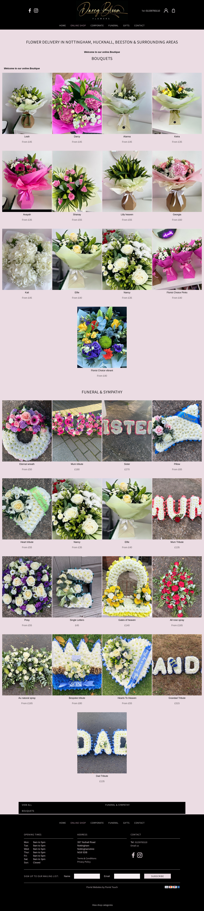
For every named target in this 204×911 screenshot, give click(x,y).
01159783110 (153, 11)
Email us (135, 845)
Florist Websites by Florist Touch (102, 887)
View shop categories (102, 904)
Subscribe (157, 876)
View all (27, 804)
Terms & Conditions (86, 858)
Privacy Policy (84, 861)
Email (107, 876)
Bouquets (28, 810)
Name (67, 876)
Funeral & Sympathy (117, 804)
